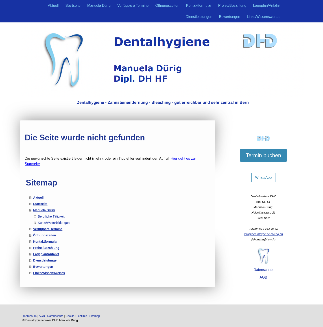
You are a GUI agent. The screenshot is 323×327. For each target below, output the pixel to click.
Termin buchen (263, 155)
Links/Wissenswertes (263, 17)
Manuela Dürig (99, 5)
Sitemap (94, 316)
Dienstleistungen (199, 17)
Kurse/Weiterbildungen (54, 223)
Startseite (73, 5)
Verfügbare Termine (132, 5)
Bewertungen (229, 17)
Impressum (29, 316)
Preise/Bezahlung (232, 5)
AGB (263, 277)
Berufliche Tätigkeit (51, 216)
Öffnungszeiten (167, 5)
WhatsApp (263, 177)
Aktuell (53, 5)
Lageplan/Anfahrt (266, 5)
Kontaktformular (199, 5)
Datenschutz (263, 270)
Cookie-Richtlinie (76, 316)
